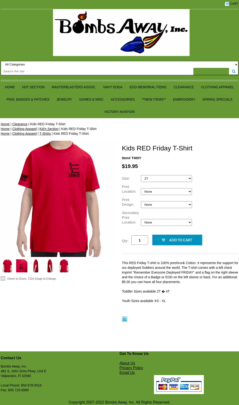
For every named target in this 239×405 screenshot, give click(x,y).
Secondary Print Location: (130, 217)
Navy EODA (112, 87)
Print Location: (129, 189)
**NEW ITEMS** (154, 99)
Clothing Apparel (217, 87)
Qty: (125, 241)
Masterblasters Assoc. (74, 87)
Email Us (127, 373)
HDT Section (33, 87)
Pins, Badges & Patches (28, 99)
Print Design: (128, 202)
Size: (126, 178)
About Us (127, 363)
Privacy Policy (131, 368)
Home (10, 87)
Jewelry (64, 99)
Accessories (123, 99)
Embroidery (184, 99)
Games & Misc (91, 99)
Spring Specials (217, 99)
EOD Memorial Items (147, 87)
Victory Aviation (119, 112)
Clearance (184, 87)
